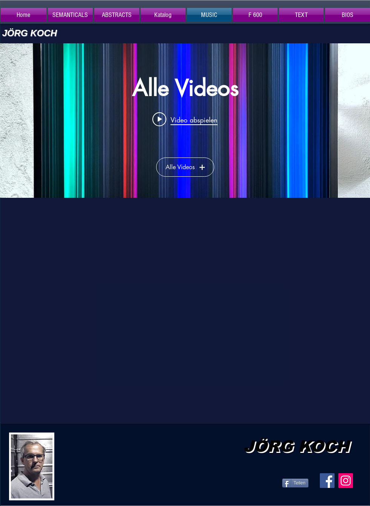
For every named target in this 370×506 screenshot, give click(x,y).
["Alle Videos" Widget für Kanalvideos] (185, 120)
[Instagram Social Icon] (345, 480)
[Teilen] (295, 483)
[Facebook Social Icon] (327, 480)
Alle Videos (185, 167)
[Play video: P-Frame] (185, 119)
